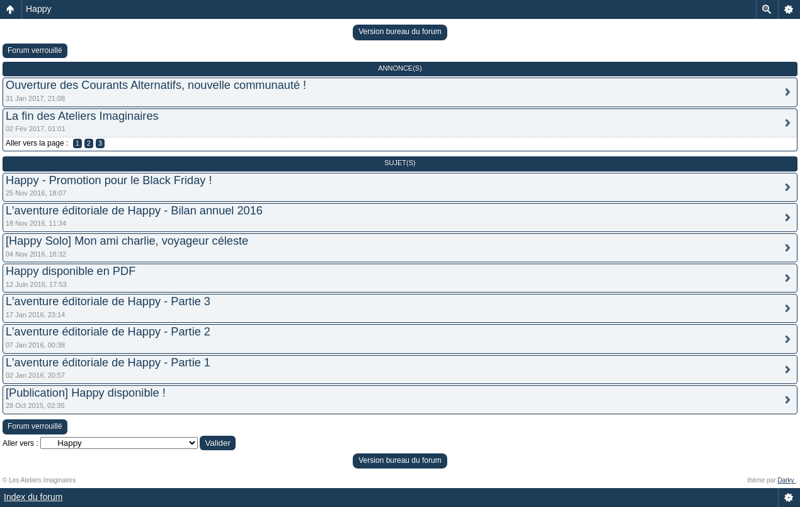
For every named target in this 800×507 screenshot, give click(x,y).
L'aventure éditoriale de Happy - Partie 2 (108, 331)
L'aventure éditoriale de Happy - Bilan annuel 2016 (134, 210)
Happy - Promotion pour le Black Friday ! (109, 180)
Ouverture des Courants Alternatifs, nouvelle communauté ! (156, 85)
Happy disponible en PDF (70, 271)
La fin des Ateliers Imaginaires (82, 116)
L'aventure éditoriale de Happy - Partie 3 (108, 301)
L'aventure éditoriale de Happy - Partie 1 (108, 362)
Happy (38, 9)
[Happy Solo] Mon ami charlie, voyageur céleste (127, 241)
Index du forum (33, 497)
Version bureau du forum (399, 31)
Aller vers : (20, 443)
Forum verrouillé (35, 50)
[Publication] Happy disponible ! (86, 393)
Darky (786, 480)
